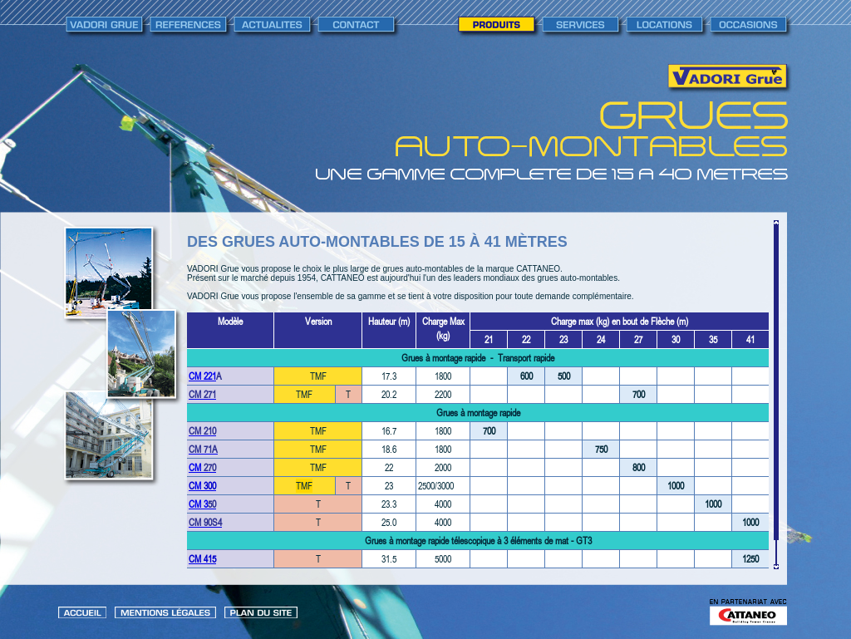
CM (196, 467)
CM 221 (202, 376)
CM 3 (198, 504)
